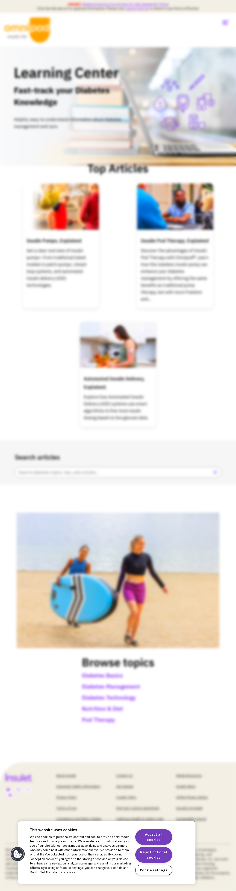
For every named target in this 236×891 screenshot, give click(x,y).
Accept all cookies (153, 837)
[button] (17, 854)
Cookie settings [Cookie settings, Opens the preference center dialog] (153, 870)
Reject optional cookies (153, 855)
